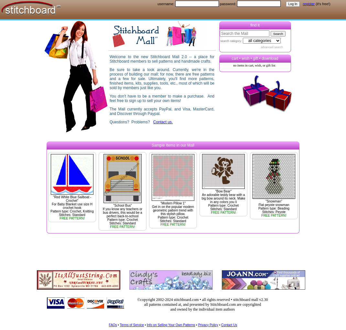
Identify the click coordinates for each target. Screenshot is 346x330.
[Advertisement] (171, 248)
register (309, 4)
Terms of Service (132, 325)
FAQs (113, 325)
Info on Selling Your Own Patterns (171, 325)
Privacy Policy (208, 325)
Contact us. (163, 122)
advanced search (272, 47)
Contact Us (229, 325)
